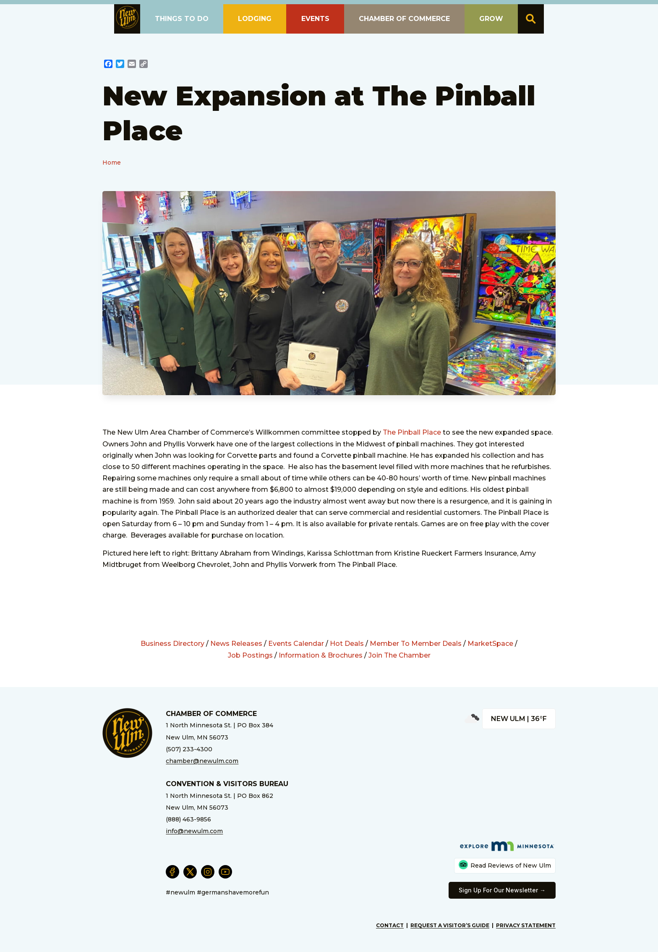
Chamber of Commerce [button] (404, 19)
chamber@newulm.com (202, 761)
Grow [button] (491, 19)
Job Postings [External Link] (250, 655)
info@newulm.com (194, 831)
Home (111, 162)
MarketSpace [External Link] (490, 644)
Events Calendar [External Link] (296, 644)
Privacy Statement (526, 925)
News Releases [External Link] (236, 644)
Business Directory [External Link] (172, 644)
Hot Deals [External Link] (347, 644)
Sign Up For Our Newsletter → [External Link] (502, 890)
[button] (127, 17)
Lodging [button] (255, 19)
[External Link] (108, 65)
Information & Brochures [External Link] (321, 655)
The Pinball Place (413, 432)
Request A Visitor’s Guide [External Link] (449, 925)
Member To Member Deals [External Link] (416, 644)
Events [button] (315, 19)
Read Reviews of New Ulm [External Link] (505, 864)
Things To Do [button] (182, 19)
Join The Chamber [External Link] (399, 655)
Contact (390, 925)
